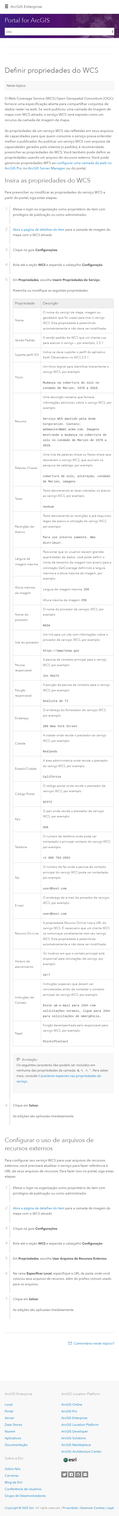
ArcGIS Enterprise (26, 6)
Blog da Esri (13, 1482)
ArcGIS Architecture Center (81, 1451)
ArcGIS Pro (69, 1411)
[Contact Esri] (85, 1474)
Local (9, 1405)
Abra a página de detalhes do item (39, 230)
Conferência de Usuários (23, 1489)
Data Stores (13, 1425)
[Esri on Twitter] (64, 1474)
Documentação (16, 1445)
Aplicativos (13, 1438)
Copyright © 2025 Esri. (20, 1508)
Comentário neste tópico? (94, 1356)
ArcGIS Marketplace (76, 1445)
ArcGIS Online (71, 1405)
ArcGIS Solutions (73, 1438)
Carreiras (12, 1476)
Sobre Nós (12, 1469)
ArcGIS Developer (74, 1431)
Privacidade (70, 1508)
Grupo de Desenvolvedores (25, 1496)
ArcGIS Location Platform (80, 1425)
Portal (9, 1411)
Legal (110, 1508)
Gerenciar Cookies (92, 1508)
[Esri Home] (70, 1460)
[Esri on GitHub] (78, 1474)
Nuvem (10, 1431)
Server (9, 1418)
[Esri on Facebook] (71, 1474)
